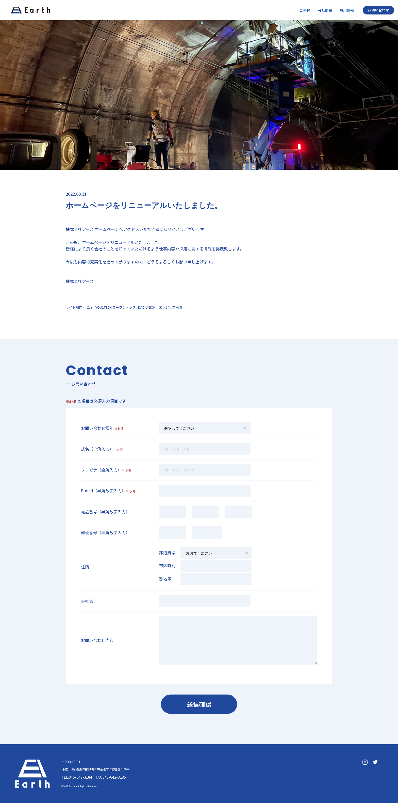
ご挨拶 (305, 10)
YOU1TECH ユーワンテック (115, 307)
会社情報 (325, 10)
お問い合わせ (378, 9)
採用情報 (347, 10)
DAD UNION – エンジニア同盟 (160, 307)
